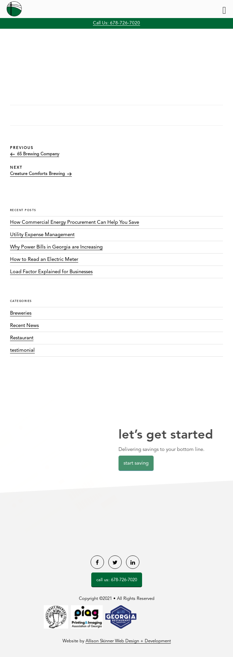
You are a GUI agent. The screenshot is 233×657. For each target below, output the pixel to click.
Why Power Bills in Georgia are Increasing (56, 247)
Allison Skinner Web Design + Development (128, 641)
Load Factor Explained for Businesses (51, 272)
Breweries (20, 313)
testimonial (22, 350)
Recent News (24, 325)
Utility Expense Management (42, 234)
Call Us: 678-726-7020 (116, 23)
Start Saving (138, 463)
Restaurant (21, 338)
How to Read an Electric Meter (44, 259)
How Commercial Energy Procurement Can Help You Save (74, 222)
